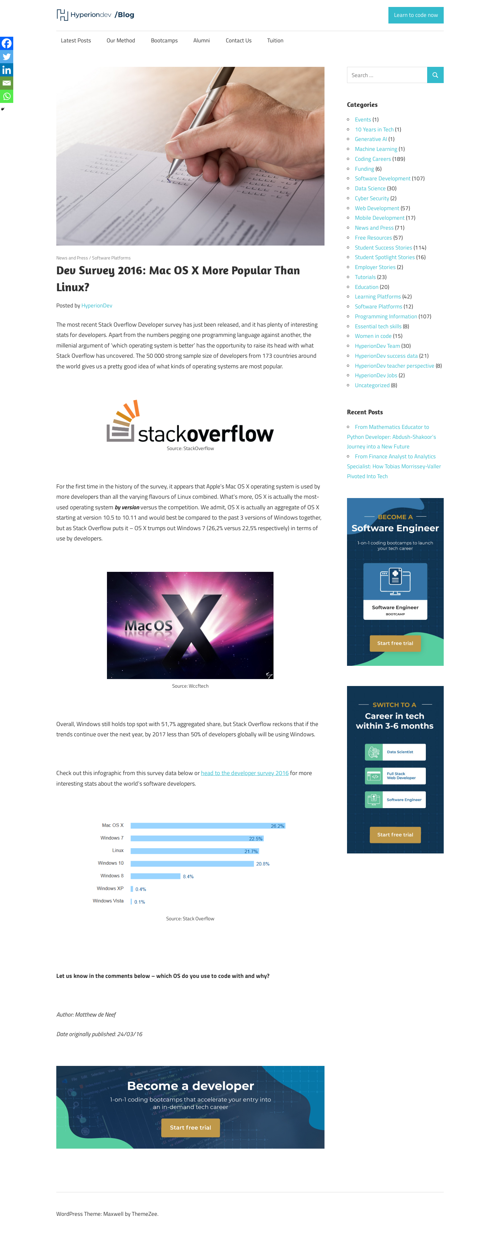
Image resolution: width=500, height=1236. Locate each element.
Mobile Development (380, 217)
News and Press (72, 257)
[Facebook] (6, 43)
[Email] (6, 83)
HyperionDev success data (386, 355)
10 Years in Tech (374, 129)
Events (363, 119)
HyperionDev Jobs (376, 375)
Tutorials (365, 277)
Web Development (377, 208)
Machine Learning (376, 149)
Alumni (201, 40)
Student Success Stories (383, 247)
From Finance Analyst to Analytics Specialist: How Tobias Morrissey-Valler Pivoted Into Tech (394, 466)
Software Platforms (111, 257)
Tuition (275, 40)
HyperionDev (96, 305)
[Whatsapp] (6, 96)
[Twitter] (6, 56)
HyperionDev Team (377, 346)
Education (366, 287)
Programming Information (386, 316)
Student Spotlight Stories (385, 257)
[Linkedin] (6, 69)
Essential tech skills (378, 326)
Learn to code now (416, 15)
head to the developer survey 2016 (245, 772)
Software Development (383, 178)
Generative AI (371, 139)
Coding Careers (373, 159)
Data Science (370, 188)
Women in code (373, 336)
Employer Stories (375, 267)
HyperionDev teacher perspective (394, 365)
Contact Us (239, 40)
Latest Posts (76, 40)
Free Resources (373, 237)
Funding (364, 168)
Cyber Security (372, 198)
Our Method (121, 40)
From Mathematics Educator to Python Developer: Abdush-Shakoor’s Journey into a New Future (391, 437)
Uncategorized (372, 385)
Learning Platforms (378, 296)
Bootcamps (164, 40)
